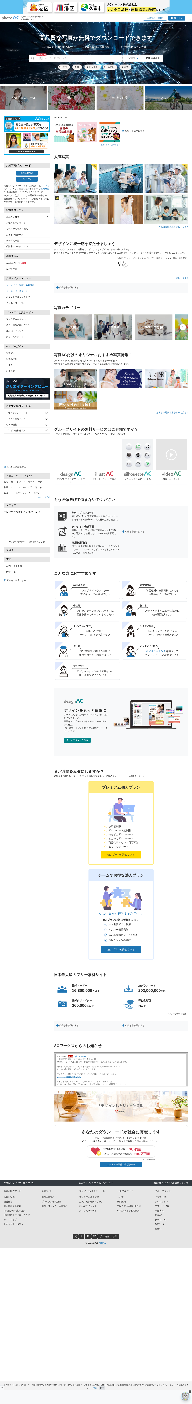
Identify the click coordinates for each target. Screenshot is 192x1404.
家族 (124, 67)
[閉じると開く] (2, 1387)
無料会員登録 (26, 173)
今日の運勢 (27, 424)
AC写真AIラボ (16, 263)
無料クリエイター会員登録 (55, 1206)
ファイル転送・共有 (27, 418)
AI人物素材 (11, 269)
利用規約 (10, 371)
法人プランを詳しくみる (121, 949)
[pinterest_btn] (88, 1236)
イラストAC (160, 1197)
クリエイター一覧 (15, 303)
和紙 (6, 487)
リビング (27, 487)
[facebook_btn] (81, 1236)
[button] (121, 823)
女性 (63, 67)
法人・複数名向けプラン (18, 325)
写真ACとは (12, 353)
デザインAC (160, 1219)
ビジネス (91, 67)
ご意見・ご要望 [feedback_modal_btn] (108, 1236)
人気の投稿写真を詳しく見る (173, 227)
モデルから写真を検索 (17, 228)
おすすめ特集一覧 (15, 234)
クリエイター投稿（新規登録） (21, 285)
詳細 (95, 1386)
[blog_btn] (94, 1236)
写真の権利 (11, 359)
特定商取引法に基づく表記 (17, 1215)
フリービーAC (162, 1206)
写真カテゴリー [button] (27, 216)
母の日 (109, 67)
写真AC (102, 1243)
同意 (102, 1386)
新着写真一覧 (12, 240)
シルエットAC (162, 1201)
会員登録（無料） (155, 18)
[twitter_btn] (76, 1236)
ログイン (177, 18)
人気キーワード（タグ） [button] (27, 476)
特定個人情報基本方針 (14, 1210)
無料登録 (45, 189)
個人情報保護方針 (12, 1206)
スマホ (37, 493)
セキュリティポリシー (14, 1224)
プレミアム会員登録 (16, 319)
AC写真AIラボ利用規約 (128, 1210)
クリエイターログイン (17, 291)
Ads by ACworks (62, 117)
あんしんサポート (15, 337)
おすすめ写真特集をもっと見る (172, 412)
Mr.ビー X (11, 572)
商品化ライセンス (15, 331)
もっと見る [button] (44, 497)
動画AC (158, 1215)
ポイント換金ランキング (18, 297)
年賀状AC (159, 1210)
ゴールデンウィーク (21, 493)
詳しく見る (182, 278)
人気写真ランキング (16, 223)
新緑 (6, 493)
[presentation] (183, 327)
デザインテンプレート (27, 413)
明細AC (158, 1228)
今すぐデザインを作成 (77, 740)
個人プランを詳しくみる (121, 854)
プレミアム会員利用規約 (129, 1206)
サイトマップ (10, 1219)
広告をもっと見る (110, 145)
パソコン (15, 487)
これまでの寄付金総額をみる (121, 1164)
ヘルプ (9, 365)
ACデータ (159, 1224)
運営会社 (8, 1201)
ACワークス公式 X (15, 566)
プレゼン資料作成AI (27, 430)
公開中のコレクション (17, 246)
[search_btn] (33, 58)
